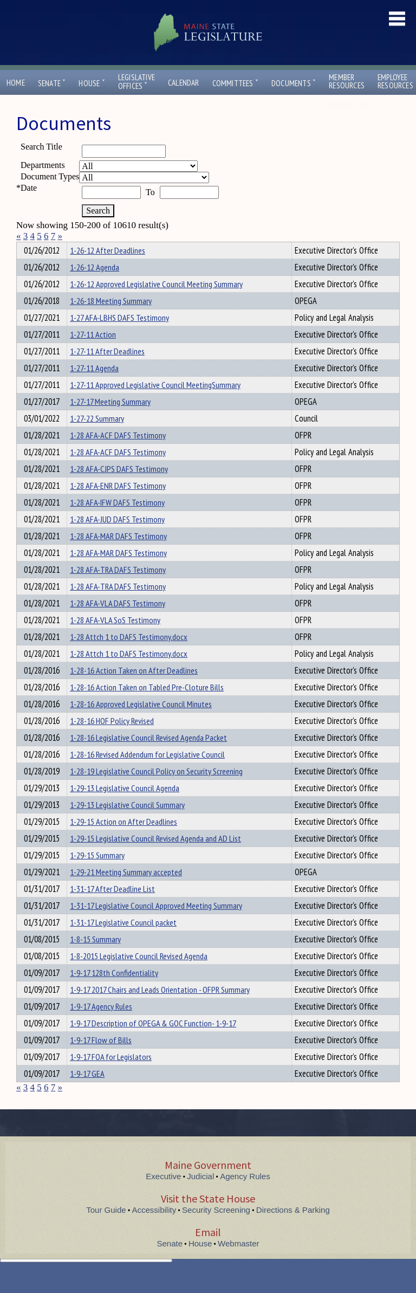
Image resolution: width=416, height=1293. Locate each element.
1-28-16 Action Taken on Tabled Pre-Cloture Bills (147, 707)
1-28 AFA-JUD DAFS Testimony (117, 539)
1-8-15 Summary (95, 959)
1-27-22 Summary (97, 438)
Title (25, 249)
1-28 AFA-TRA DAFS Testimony (118, 589)
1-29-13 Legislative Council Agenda (124, 807)
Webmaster (238, 1263)
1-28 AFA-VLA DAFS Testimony (117, 623)
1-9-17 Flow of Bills (101, 1059)
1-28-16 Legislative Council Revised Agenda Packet (148, 757)
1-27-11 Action (93, 354)
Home (15, 83)
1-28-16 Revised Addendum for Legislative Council (147, 774)
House (92, 83)
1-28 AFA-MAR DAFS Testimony (118, 555)
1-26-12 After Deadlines (107, 270)
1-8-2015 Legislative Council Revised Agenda (138, 975)
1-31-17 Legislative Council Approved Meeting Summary (156, 925)
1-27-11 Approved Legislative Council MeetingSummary (155, 404)
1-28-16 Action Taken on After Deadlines (134, 690)
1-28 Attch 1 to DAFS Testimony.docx (128, 656)
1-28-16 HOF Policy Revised (112, 740)
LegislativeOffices (136, 81)
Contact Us (351, 104)
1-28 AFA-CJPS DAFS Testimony (119, 488)
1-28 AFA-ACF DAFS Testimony (118, 455)
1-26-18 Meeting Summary (111, 320)
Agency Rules (245, 1195)
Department (87, 249)
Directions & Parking (293, 1229)
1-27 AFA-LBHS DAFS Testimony (119, 337)
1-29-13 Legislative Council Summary (127, 824)
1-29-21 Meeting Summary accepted (126, 891)
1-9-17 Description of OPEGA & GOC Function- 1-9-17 (153, 1043)
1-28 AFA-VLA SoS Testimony (115, 639)
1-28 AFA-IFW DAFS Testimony (117, 522)
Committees (235, 83)
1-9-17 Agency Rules (101, 1026)
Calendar (183, 83)
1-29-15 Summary (97, 875)
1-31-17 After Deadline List (112, 908)
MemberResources (347, 81)
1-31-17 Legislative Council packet (123, 942)
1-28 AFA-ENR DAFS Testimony (118, 505)
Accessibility (154, 1229)
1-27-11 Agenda (94, 387)
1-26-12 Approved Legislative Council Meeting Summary (156, 303)
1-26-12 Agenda (94, 287)
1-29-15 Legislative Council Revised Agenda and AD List (155, 858)
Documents (293, 83)
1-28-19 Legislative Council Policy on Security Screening (156, 791)
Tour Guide (106, 1229)
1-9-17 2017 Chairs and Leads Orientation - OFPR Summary (160, 1009)
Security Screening (216, 1229)
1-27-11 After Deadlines (107, 371)
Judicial (200, 1195)
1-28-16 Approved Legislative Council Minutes (141, 723)
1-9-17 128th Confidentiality (114, 992)
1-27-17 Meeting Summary (110, 421)
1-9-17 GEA (87, 1093)
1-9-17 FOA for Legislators (111, 1076)
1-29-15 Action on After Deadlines (123, 841)
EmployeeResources (395, 81)
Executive (163, 1195)
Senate (52, 83)
